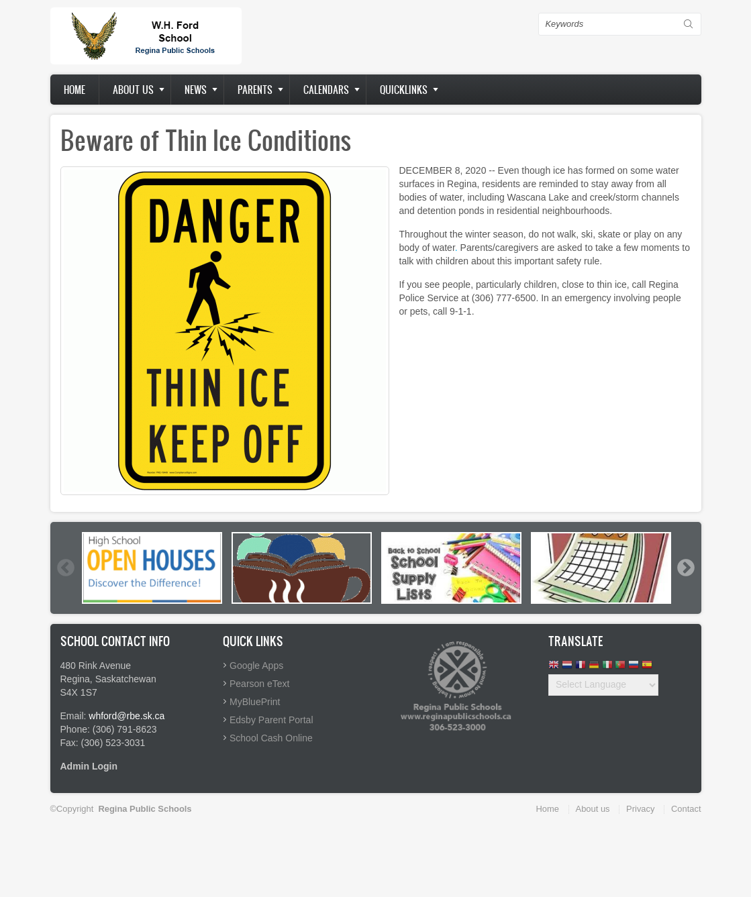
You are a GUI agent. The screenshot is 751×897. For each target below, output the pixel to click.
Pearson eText (260, 683)
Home (74, 90)
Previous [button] (65, 567)
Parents (255, 90)
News (196, 90)
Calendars (326, 90)
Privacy (640, 809)
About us (133, 90)
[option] (152, 568)
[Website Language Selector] (603, 685)
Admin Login (89, 766)
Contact (686, 809)
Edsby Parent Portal (271, 720)
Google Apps (256, 665)
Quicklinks (404, 90)
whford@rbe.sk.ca (126, 715)
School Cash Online (271, 738)
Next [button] (685, 567)
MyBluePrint (255, 701)
